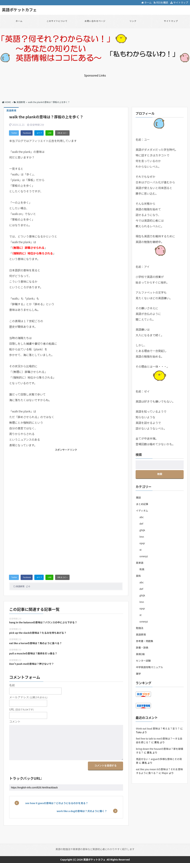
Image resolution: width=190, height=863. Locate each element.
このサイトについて (57, 20)
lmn (141, 536)
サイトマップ (179, 2)
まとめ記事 (142, 504)
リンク (132, 20)
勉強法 (139, 628)
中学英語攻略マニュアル (149, 667)
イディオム (142, 510)
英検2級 (140, 654)
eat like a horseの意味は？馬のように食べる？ (35, 643)
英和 (138, 576)
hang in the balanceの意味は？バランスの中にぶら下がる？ (43, 622)
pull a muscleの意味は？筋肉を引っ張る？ (33, 653)
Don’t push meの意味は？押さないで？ (31, 664)
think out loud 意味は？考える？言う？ (158, 728)
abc (141, 517)
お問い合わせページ (95, 20)
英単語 (139, 562)
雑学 (138, 673)
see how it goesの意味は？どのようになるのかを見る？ (56, 803)
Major (165, 773)
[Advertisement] (95, 85)
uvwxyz (143, 556)
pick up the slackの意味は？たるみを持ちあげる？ (37, 632)
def (141, 523)
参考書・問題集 (144, 641)
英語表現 (20, 586)
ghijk (142, 530)
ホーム (146, 2)
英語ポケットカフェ (19, 9)
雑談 (138, 497)
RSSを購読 (161, 2)
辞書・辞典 (142, 647)
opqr (142, 543)
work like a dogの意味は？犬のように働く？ (82, 811)
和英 (141, 569)
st (140, 549)
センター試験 (143, 660)
